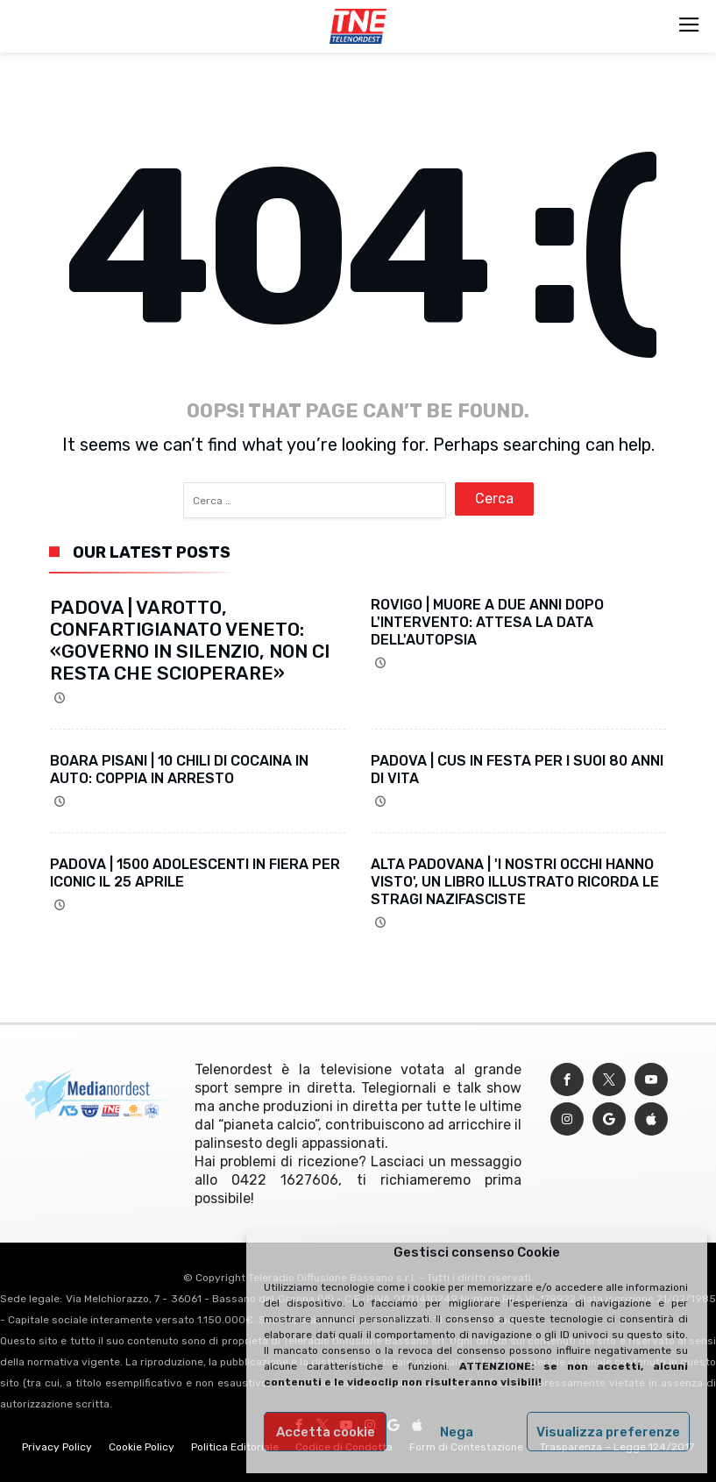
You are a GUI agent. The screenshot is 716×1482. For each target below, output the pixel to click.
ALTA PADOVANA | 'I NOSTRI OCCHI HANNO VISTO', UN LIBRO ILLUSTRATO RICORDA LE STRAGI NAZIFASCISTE (515, 882)
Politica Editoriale (235, 1447)
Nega (456, 1432)
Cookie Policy (141, 1447)
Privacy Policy (57, 1447)
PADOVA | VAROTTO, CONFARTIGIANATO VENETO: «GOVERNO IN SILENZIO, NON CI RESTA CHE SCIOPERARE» (190, 640)
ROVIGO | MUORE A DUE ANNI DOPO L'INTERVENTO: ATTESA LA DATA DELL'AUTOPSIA (487, 622)
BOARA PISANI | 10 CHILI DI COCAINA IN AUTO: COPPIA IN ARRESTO (179, 769)
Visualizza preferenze (608, 1432)
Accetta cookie (325, 1432)
